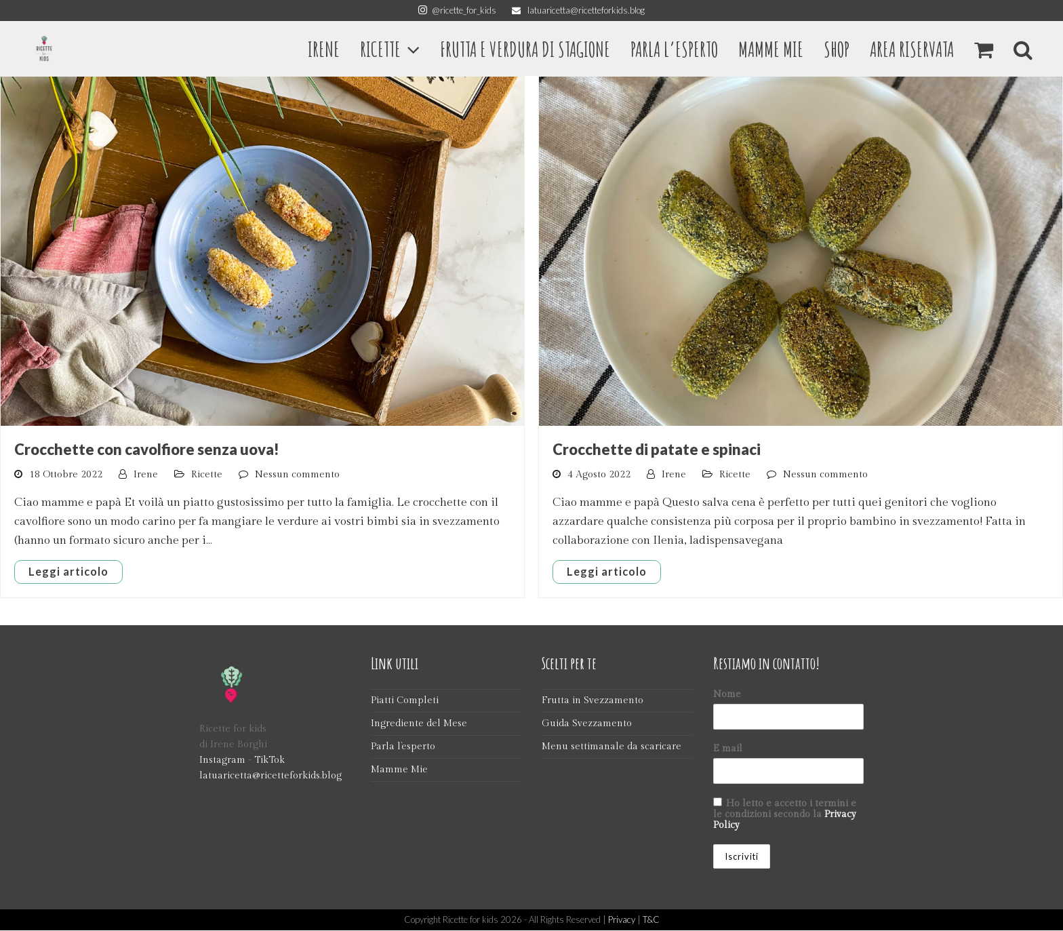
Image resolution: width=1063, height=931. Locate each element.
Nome (727, 694)
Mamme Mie (399, 770)
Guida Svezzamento (587, 723)
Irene (146, 474)
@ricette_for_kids (457, 10)
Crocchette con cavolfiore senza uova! (146, 449)
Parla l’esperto (403, 747)
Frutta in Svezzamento (592, 700)
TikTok (269, 760)
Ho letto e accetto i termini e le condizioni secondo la (784, 814)
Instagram (222, 760)
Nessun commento (297, 474)
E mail (727, 748)
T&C (651, 920)
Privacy (621, 920)
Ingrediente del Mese (419, 723)
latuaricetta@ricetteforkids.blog (578, 10)
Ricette (206, 474)
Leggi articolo (69, 571)
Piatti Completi (405, 700)
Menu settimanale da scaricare (611, 747)
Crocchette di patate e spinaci (657, 449)
